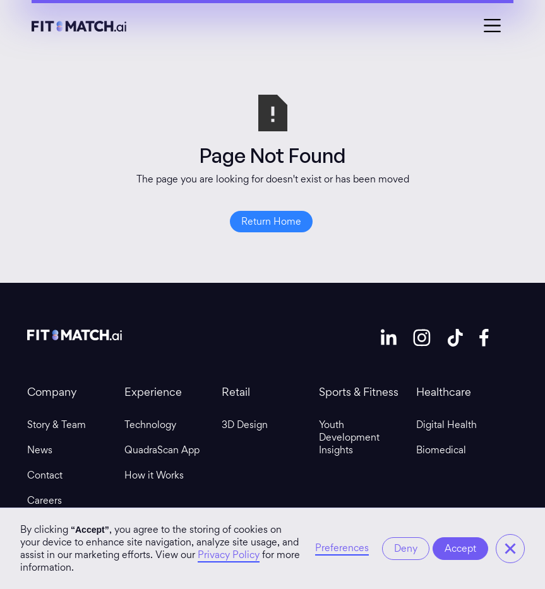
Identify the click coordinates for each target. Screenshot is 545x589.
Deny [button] (405, 548)
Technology (150, 425)
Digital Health (446, 425)
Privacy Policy (229, 554)
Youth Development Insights (349, 437)
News (39, 450)
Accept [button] (460, 548)
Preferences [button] (342, 548)
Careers (44, 500)
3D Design (245, 425)
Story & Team (56, 425)
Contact (45, 475)
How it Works (154, 475)
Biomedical (441, 450)
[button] (510, 548)
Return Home (271, 221)
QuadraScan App (162, 450)
